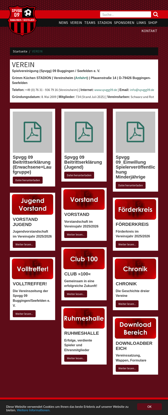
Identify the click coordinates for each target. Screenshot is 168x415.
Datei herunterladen (27, 180)
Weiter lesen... (75, 234)
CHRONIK (126, 283)
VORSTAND (76, 214)
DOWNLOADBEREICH (134, 346)
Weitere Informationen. (33, 410)
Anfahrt (81, 78)
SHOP (152, 22)
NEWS (63, 22)
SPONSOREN (124, 22)
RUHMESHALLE (81, 333)
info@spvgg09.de (142, 90)
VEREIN (76, 22)
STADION (105, 22)
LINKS (141, 22)
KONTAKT (149, 30)
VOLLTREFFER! (30, 283)
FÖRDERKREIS (132, 224)
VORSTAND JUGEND (25, 222)
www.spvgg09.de (105, 90)
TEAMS (89, 22)
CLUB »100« (77, 273)
